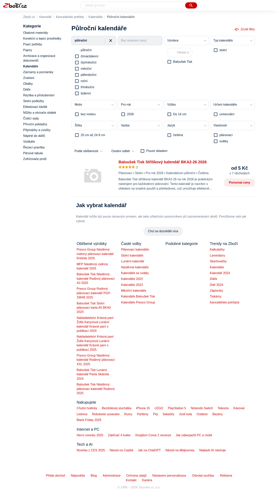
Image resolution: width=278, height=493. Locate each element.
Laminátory (217, 255)
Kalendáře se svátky (135, 273)
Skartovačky (218, 261)
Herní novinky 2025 (90, 435)
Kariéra (147, 480)
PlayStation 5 (177, 408)
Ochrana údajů (136, 475)
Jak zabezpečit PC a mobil (194, 435)
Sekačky (168, 414)
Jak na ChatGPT (149, 450)
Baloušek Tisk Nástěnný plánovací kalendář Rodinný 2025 (96, 389)
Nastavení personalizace (169, 475)
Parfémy (142, 414)
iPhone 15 (143, 408)
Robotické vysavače (106, 414)
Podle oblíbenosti (86, 151)
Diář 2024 (216, 284)
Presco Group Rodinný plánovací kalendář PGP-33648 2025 (94, 293)
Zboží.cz (29, 17)
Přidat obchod (55, 475)
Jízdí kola (185, 414)
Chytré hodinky (87, 408)
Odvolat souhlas (203, 475)
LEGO (159, 408)
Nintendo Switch (202, 408)
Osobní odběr (120, 151)
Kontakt (131, 480)
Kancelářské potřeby (70, 17)
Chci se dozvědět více (163, 231)
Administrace (111, 475)
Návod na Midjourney (180, 450)
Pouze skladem (156, 150)
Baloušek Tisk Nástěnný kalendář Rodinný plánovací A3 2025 (96, 279)
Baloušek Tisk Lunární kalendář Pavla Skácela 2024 (93, 374)
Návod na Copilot (121, 450)
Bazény (217, 414)
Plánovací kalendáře (135, 249)
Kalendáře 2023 (132, 284)
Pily (155, 414)
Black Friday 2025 (89, 420)
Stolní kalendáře (132, 255)
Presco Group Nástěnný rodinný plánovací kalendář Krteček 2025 (95, 254)
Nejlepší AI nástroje (212, 450)
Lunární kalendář (132, 261)
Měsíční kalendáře (133, 290)
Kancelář (45, 17)
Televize (223, 408)
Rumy (128, 414)
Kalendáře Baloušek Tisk (138, 296)
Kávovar (239, 408)
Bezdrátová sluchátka (116, 408)
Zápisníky (216, 290)
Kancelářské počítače (224, 302)
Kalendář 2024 (220, 273)
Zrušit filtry (244, 29)
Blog (94, 475)
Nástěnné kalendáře (135, 267)
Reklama (226, 475)
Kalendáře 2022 (132, 278)
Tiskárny (215, 296)
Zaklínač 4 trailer (119, 435)
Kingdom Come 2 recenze (153, 435)
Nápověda (78, 475)
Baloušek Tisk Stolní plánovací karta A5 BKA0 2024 (94, 308)
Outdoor (202, 414)
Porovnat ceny (239, 182)
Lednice (82, 414)
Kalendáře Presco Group (138, 302)
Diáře (213, 278)
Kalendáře (95, 17)
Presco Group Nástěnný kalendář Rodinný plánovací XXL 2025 (96, 360)
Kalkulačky (217, 249)
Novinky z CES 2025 (91, 450)
